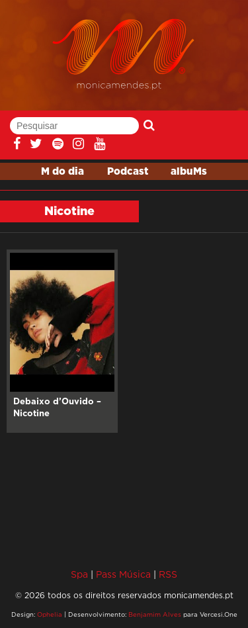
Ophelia (49, 614)
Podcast (127, 172)
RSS (168, 574)
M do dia (62, 172)
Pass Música (123, 574)
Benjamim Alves (154, 614)
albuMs (189, 172)
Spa (79, 574)
